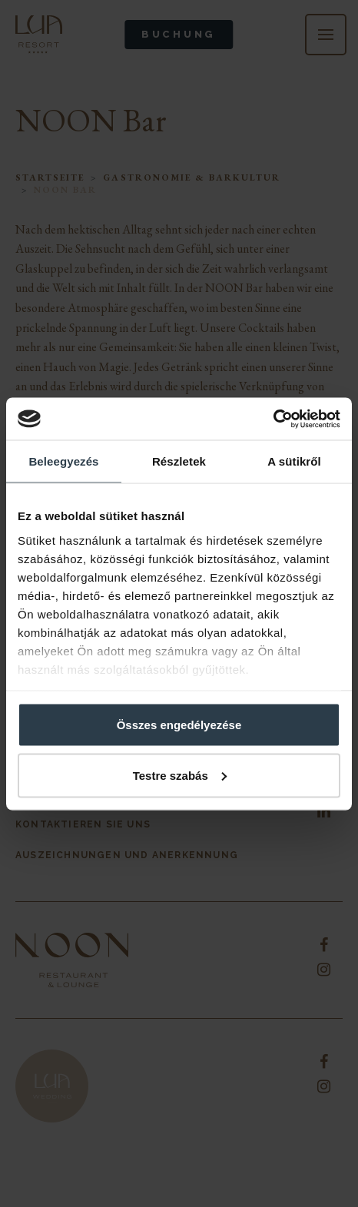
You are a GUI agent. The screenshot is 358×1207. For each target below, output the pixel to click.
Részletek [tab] (179, 461)
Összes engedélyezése (179, 724)
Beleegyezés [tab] (63, 461)
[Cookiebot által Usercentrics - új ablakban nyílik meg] (273, 419)
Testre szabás (180, 774)
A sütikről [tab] (294, 461)
